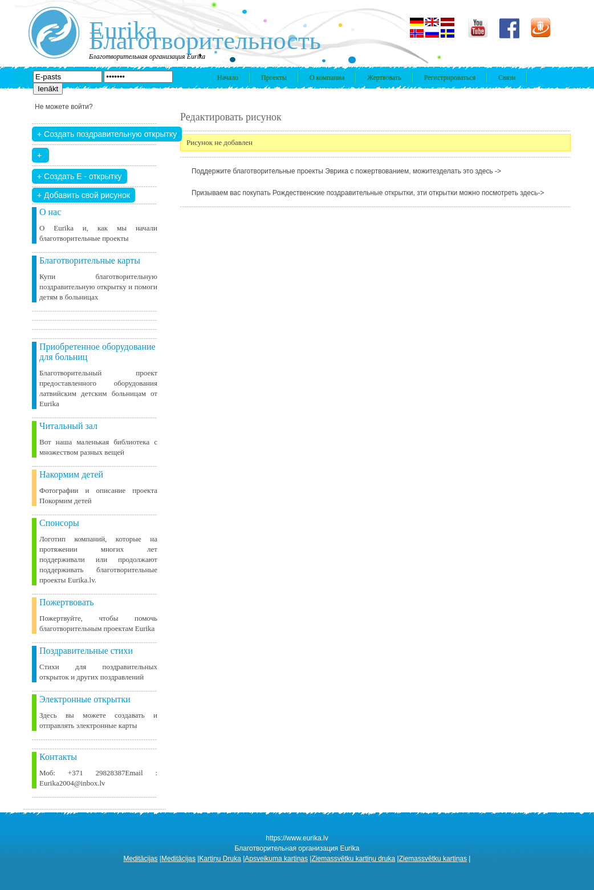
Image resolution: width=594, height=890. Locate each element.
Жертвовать (384, 78)
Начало (227, 78)
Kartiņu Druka (220, 859)
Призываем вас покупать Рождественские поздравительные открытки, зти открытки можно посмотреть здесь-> (368, 193)
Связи (506, 78)
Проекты (274, 78)
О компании (327, 78)
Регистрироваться (449, 78)
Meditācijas (141, 859)
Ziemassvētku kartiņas (433, 859)
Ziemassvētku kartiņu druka (353, 859)
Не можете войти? (64, 107)
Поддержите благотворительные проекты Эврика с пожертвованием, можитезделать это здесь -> (346, 171)
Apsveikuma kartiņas (276, 859)
